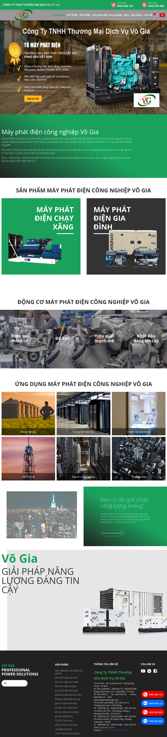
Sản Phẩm (85, 15)
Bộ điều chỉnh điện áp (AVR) (67, 699)
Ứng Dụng (136, 15)
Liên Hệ (148, 15)
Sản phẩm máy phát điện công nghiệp (69, 672)
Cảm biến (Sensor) (63, 729)
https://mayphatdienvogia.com (114, 730)
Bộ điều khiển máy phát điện (68, 695)
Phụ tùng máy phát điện (66, 690)
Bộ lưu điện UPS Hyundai (67, 712)
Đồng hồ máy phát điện (66, 725)
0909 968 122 (125, 6)
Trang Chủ (59, 15)
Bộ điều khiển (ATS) (63, 716)
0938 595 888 (156, 6)
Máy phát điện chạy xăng (139, 218)
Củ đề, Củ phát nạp (64, 720)
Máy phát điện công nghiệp (107, 15)
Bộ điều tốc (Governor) (66, 708)
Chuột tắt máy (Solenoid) (67, 733)
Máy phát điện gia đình (66, 686)
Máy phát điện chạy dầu (27, 218)
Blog (126, 15)
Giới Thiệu (72, 15)
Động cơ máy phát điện (66, 703)
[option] (41, 236)
